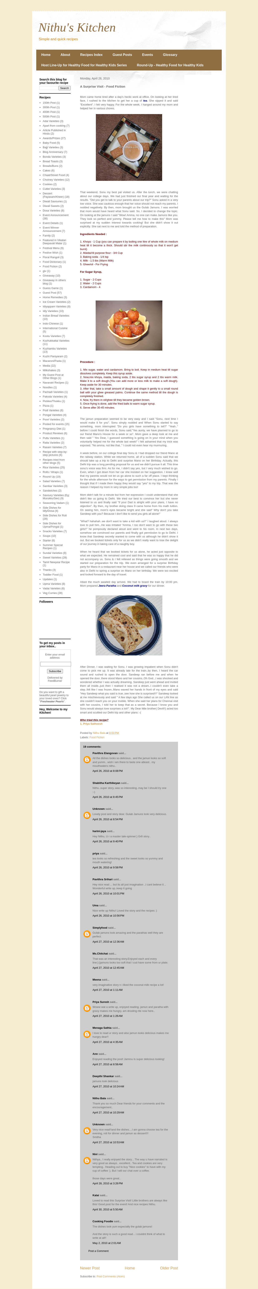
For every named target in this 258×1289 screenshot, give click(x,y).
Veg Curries (50, 593)
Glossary (170, 55)
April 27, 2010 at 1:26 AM (108, 1015)
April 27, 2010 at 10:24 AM (108, 1086)
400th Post (49, 111)
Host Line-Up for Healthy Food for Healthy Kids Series (84, 65)
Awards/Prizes (51, 138)
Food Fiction (97, 737)
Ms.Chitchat (100, 953)
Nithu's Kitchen (77, 27)
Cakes (46, 170)
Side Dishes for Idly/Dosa (52, 509)
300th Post (49, 107)
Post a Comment (98, 1251)
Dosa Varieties (51, 210)
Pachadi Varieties (53, 392)
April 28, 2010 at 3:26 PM (108, 1183)
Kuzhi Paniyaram (53, 356)
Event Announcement (56, 215)
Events (147, 55)
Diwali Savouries (53, 201)
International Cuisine (55, 328)
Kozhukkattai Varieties (56, 340)
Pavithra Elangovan (105, 753)
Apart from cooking (54, 125)
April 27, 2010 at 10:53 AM (108, 1142)
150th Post (49, 102)
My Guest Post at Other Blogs (53, 376)
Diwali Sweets (51, 205)
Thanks (47, 569)
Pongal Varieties (52, 414)
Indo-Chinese (51, 323)
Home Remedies (53, 297)
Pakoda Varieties (53, 396)
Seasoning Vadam (54, 502)
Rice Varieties (51, 467)
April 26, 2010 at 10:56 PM (108, 915)
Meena (97, 979)
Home (45, 55)
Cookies (48, 184)
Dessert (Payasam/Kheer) (53, 195)
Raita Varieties (51, 442)
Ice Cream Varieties (54, 301)
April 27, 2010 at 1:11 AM (108, 989)
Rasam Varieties (52, 447)
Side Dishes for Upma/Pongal (52, 525)
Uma (95, 905)
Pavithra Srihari (103, 879)
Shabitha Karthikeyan (106, 783)
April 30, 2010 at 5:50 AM (108, 1209)
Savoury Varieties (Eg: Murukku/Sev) (56, 497)
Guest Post (49, 292)
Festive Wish (50, 252)
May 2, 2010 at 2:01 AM (107, 1243)
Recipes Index (91, 55)
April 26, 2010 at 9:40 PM (108, 841)
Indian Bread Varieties (56, 315)
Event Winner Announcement (52, 229)
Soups (46, 535)
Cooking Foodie (103, 1221)
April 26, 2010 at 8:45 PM (108, 797)
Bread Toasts (51, 161)
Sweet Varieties (52, 557)
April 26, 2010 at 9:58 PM (108, 867)
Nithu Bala (99, 1098)
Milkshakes (49, 370)
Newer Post (90, 1268)
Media (46, 365)
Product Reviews (53, 433)
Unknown (99, 808)
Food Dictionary (52, 261)
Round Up (49, 476)
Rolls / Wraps (51, 472)
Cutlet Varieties (52, 188)
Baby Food (49, 142)
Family (47, 235)
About (65, 55)
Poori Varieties (51, 419)
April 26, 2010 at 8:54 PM (108, 819)
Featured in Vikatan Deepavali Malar (54, 242)
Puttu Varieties (51, 438)
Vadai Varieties (52, 588)
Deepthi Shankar (103, 1076)
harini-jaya (99, 831)
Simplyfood (100, 927)
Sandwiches (50, 490)
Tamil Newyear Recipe (56, 562)
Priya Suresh (101, 1002)
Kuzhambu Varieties (55, 348)
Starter (47, 540)
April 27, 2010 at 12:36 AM (108, 941)
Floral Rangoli (51, 257)
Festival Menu (51, 248)
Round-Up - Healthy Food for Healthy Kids (170, 65)
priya (96, 853)
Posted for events (53, 424)
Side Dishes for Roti (55, 515)
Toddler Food (51, 574)
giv (44, 271)
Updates (48, 579)
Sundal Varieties (52, 553)
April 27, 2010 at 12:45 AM (108, 967)
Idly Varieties (50, 311)
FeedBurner (55, 680)
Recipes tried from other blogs (54, 461)
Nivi (95, 1154)
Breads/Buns (50, 165)
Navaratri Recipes (53, 382)
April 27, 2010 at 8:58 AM (108, 1064)
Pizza (46, 405)
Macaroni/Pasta (52, 360)
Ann (95, 1053)
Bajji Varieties (51, 147)
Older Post (169, 1268)
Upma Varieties (52, 583)
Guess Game (51, 288)
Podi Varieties (51, 410)
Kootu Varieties (52, 336)
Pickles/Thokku (52, 401)
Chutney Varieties (53, 179)
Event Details (51, 223)
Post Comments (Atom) (111, 1276)
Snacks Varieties (53, 531)
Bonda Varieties (52, 156)
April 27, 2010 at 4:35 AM (108, 1042)
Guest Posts (122, 55)
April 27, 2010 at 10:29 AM (108, 1112)
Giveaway (49, 275)
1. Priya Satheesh (91, 723)
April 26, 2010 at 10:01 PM (108, 893)
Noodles (48, 387)
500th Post (49, 116)
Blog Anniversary (53, 151)
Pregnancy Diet (52, 428)
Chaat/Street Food (54, 175)
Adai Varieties (51, 121)
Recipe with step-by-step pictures (55, 453)
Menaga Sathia (102, 1027)
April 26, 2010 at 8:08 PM (108, 770)
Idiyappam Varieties (54, 306)
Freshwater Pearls (52, 701)
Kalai (96, 1195)
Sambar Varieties (53, 486)
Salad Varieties (52, 481)
